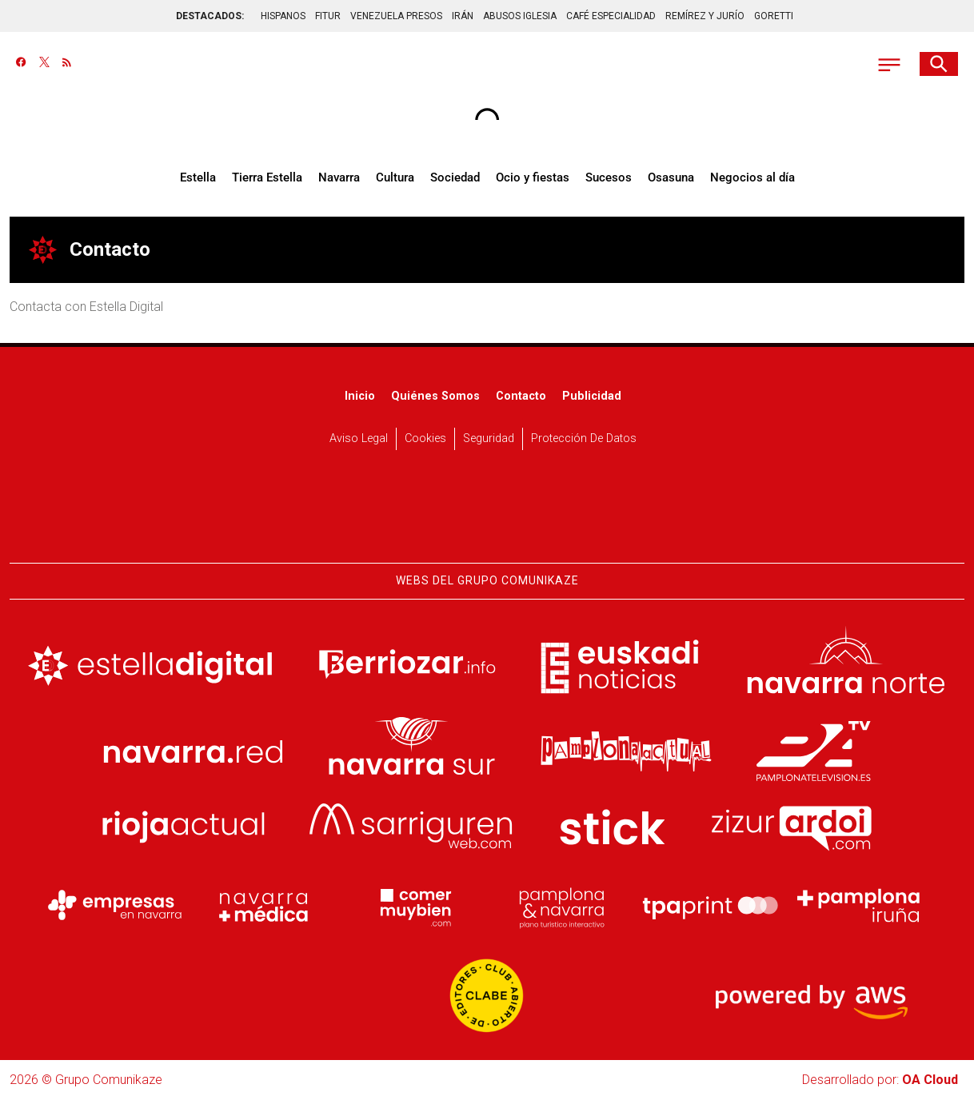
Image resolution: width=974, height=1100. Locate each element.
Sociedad (455, 177)
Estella (198, 177)
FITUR (328, 16)
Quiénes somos (435, 396)
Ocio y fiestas (532, 177)
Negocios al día (752, 177)
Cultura (395, 177)
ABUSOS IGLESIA (520, 16)
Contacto (521, 396)
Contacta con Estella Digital (86, 306)
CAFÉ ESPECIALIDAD (611, 16)
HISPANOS (283, 16)
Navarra (339, 177)
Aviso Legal (358, 438)
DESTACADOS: (210, 16)
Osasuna (671, 177)
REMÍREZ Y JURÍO (704, 16)
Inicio (360, 396)
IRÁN (462, 16)
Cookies (425, 438)
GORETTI (773, 16)
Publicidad (591, 396)
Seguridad (488, 438)
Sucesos (608, 177)
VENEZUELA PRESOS (396, 16)
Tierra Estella (267, 177)
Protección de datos (584, 438)
